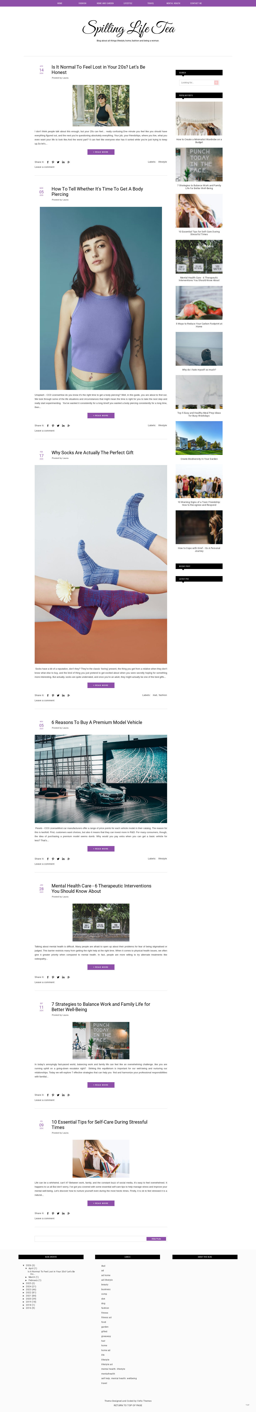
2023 (29, 1289)
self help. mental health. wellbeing (119, 1378)
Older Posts (156, 1239)
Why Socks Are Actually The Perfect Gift (93, 452)
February (33, 1280)
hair (103, 1341)
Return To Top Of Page (128, 1405)
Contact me (196, 3)
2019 (29, 1302)
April (31, 1268)
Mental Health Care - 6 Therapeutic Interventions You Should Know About (101, 888)
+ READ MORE (100, 152)
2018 (29, 1305)
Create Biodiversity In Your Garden (199, 459)
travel (104, 1383)
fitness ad (106, 1317)
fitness (104, 1313)
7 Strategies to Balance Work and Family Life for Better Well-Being (101, 1007)
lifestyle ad (107, 1364)
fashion (163, 695)
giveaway (106, 1336)
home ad (105, 1350)
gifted (104, 1331)
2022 (29, 1292)
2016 (29, 1308)
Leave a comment (44, 167)
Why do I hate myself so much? (199, 369)
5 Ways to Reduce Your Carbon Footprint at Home (199, 325)
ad (102, 1270)
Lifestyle (128, 3)
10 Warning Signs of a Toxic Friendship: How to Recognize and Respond (199, 503)
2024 (29, 1286)
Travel (151, 3)
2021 (29, 1296)
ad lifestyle (107, 1280)
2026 (29, 1265)
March (32, 1277)
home (104, 1345)
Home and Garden (105, 3)
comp (104, 1294)
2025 (29, 1283)
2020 (29, 1299)
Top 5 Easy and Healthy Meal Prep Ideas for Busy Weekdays (199, 414)
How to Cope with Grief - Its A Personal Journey (199, 549)
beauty (104, 1284)
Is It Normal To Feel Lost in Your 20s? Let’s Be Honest (98, 69)
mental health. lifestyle (113, 1369)
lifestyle (162, 161)
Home (59, 3)
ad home (105, 1275)
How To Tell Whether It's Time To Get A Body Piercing (97, 191)
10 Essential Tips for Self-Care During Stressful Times (99, 1124)
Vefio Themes (144, 1401)
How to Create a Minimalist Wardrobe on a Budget (199, 141)
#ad (155, 695)
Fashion (82, 3)
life (103, 1355)
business (106, 1289)
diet (103, 1299)
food (103, 1322)
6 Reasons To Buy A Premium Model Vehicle (97, 722)
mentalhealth (108, 1374)
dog (103, 1303)
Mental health (173, 3)
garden (105, 1327)
